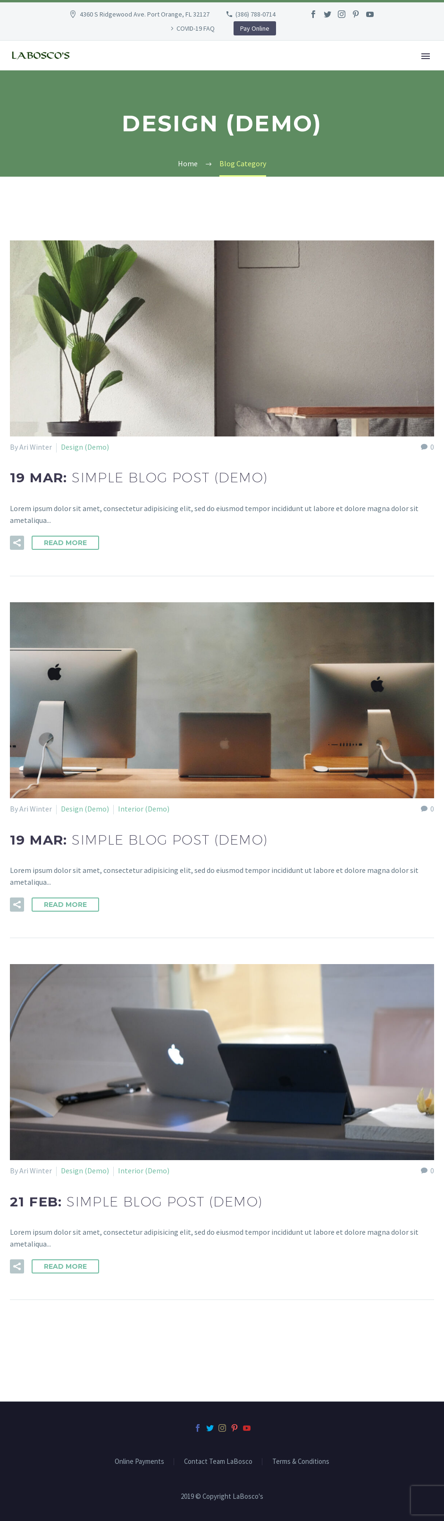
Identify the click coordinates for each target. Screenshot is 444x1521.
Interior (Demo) (143, 808)
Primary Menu (425, 56)
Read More (65, 542)
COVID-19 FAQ (195, 28)
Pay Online (254, 28)
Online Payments (139, 1461)
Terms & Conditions (300, 1461)
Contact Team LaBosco (218, 1461)
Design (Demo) (85, 447)
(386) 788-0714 (255, 14)
